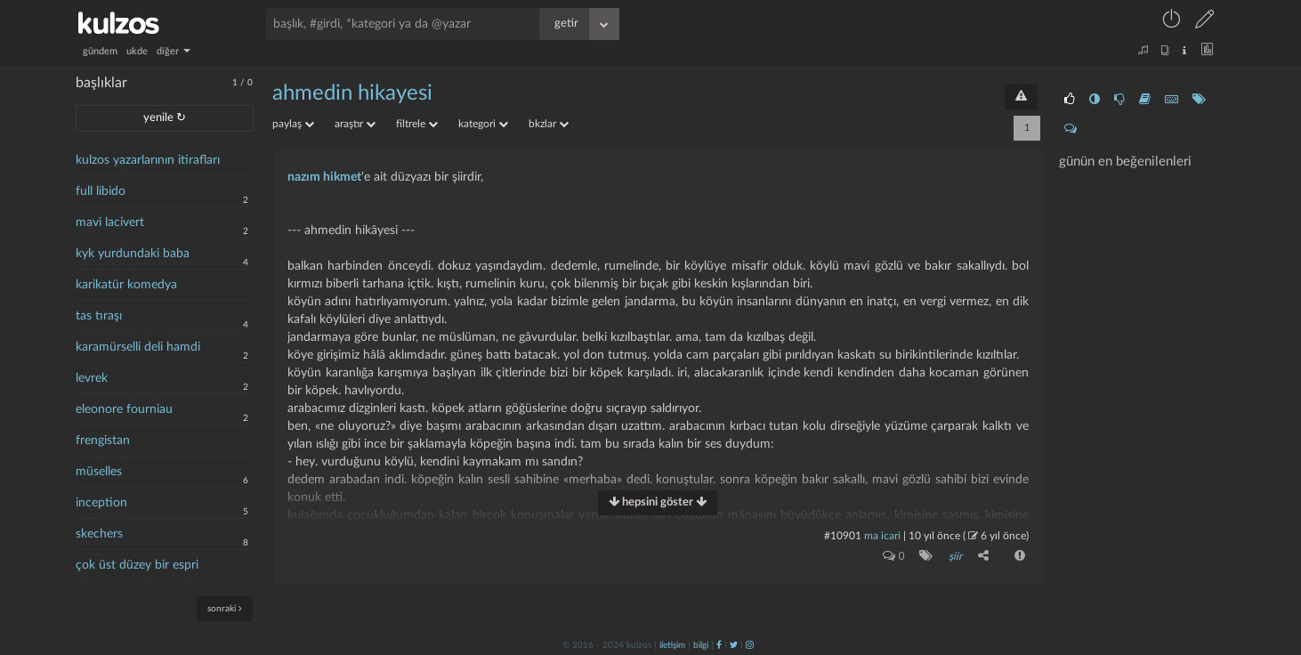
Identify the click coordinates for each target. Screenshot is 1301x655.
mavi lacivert (110, 222)
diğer (173, 51)
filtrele (417, 123)
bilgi (700, 643)
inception (101, 503)
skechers (99, 534)
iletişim (672, 643)
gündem (100, 51)
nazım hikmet (324, 177)
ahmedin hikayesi (352, 93)
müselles (99, 471)
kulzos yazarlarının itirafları (148, 160)
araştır (355, 123)
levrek (92, 378)
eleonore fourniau (124, 409)
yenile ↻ (164, 118)
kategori (483, 123)
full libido (100, 191)
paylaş (293, 123)
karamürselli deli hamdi (138, 347)
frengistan (103, 440)
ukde (137, 51)
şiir (954, 556)
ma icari (882, 535)
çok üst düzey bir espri (137, 565)
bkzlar (549, 123)
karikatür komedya (126, 285)
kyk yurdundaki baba (133, 253)
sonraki (224, 608)
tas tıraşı (99, 316)
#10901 (842, 535)
